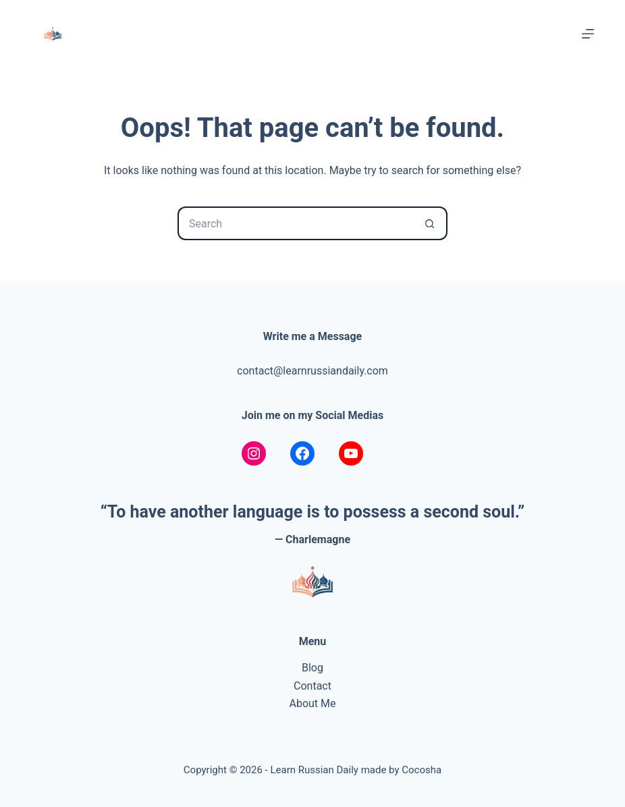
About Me (312, 703)
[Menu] (588, 34)
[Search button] (430, 223)
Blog (312, 667)
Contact (312, 685)
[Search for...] (296, 223)
